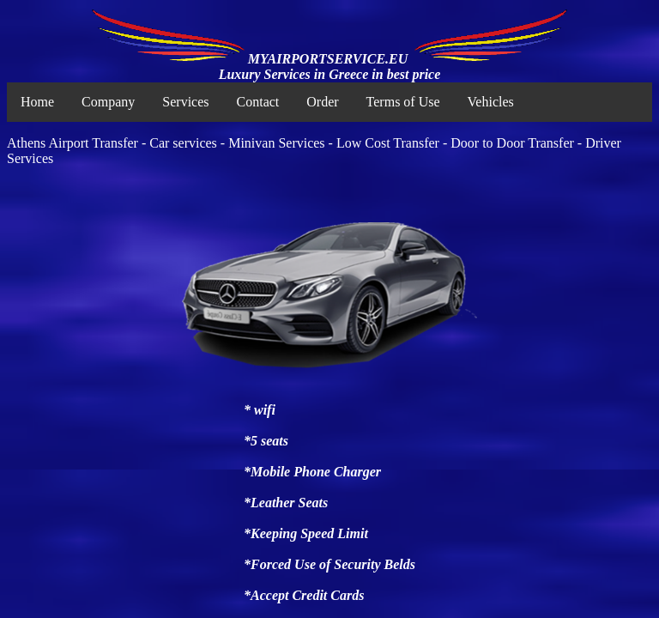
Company (108, 101)
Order (322, 101)
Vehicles (491, 101)
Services (185, 101)
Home (37, 101)
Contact (258, 101)
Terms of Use (403, 101)
